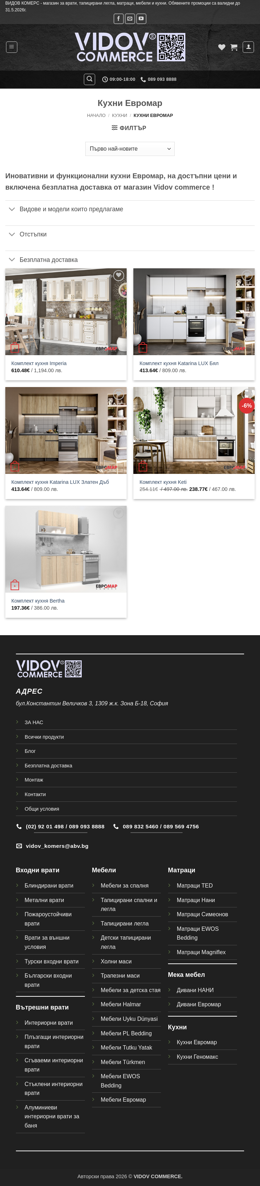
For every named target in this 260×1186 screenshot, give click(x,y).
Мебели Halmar (121, 1004)
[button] (11, 47)
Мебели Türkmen (123, 1062)
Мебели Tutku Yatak (126, 1048)
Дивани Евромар (199, 1004)
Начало (96, 115)
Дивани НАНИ (195, 990)
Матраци (181, 870)
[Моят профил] (248, 47)
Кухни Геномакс (197, 1057)
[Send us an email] (130, 18)
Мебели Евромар (123, 1100)
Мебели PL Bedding (126, 1033)
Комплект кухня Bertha (38, 601)
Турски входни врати (52, 961)
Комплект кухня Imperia (39, 363)
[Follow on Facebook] (119, 18)
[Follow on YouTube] (141, 18)
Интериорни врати (49, 1023)
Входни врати (37, 870)
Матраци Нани (196, 900)
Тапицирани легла (125, 924)
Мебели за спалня (125, 886)
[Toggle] (12, 210)
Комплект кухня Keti (163, 482)
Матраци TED (195, 886)
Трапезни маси (120, 976)
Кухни (119, 115)
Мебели (104, 870)
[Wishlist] (221, 47)
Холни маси (116, 961)
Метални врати (44, 900)
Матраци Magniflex (201, 952)
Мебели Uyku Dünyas (128, 1019)
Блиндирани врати (49, 886)
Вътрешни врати (42, 1007)
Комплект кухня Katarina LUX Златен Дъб (60, 482)
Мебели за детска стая (131, 990)
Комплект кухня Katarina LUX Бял (179, 363)
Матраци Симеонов (202, 914)
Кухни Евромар (197, 1042)
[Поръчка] (130, 149)
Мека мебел (186, 974)
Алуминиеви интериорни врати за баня (52, 1116)
